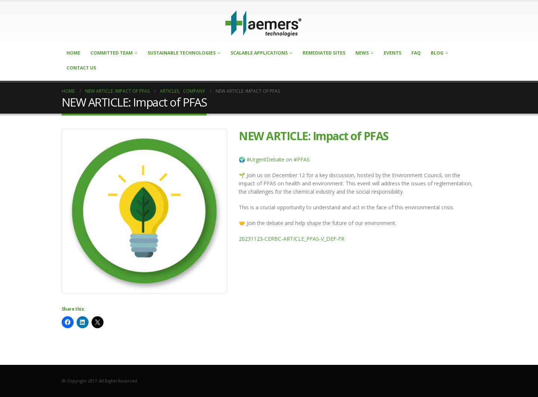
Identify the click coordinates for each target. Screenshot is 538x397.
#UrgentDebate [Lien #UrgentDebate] (265, 159)
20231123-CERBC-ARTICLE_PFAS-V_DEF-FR (291, 238)
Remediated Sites (324, 53)
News (362, 53)
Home (73, 53)
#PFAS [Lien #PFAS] (302, 159)
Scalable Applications (259, 53)
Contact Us (81, 68)
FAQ (416, 53)
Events (392, 53)
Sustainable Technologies (182, 53)
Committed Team (111, 53)
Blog (437, 53)
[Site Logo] (263, 23)
